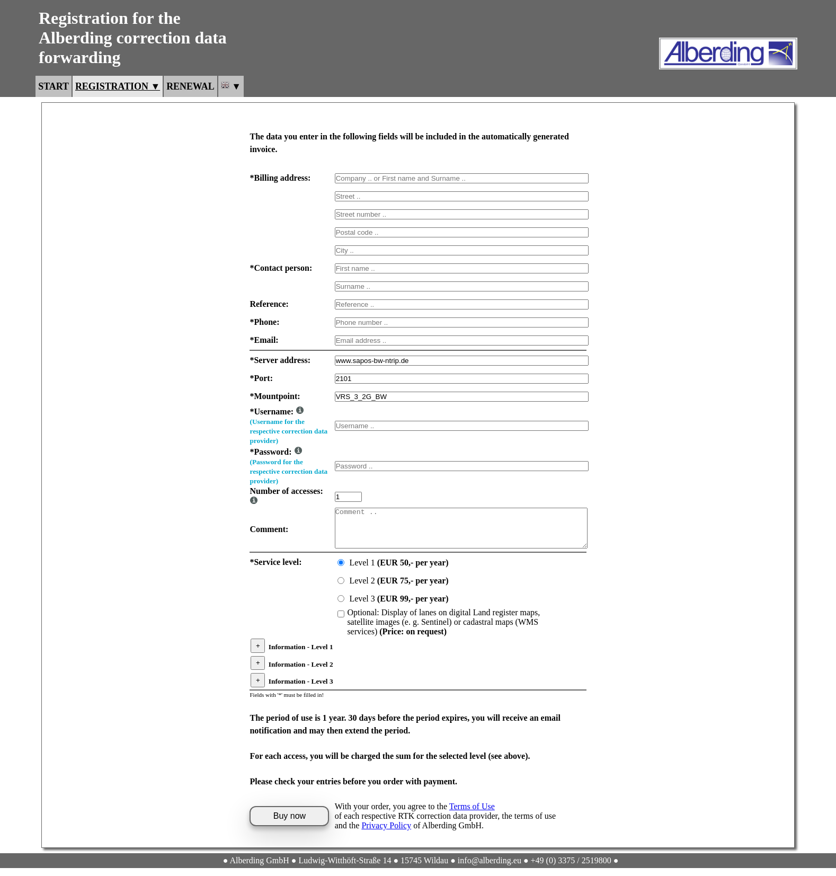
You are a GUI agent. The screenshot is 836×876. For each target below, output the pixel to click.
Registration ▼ (117, 86)
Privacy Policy (386, 833)
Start (53, 86)
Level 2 (398, 589)
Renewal (190, 86)
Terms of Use (472, 814)
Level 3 (398, 607)
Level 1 (398, 571)
